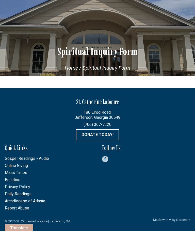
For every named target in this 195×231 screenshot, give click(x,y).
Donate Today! (97, 134)
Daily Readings (18, 193)
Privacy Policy (17, 186)
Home (71, 68)
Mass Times (16, 172)
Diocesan (183, 220)
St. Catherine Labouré (31, 221)
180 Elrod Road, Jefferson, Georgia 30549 (97, 115)
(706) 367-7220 (97, 124)
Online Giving (16, 165)
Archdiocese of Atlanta (25, 201)
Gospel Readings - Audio (27, 158)
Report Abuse (17, 208)
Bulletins (12, 179)
